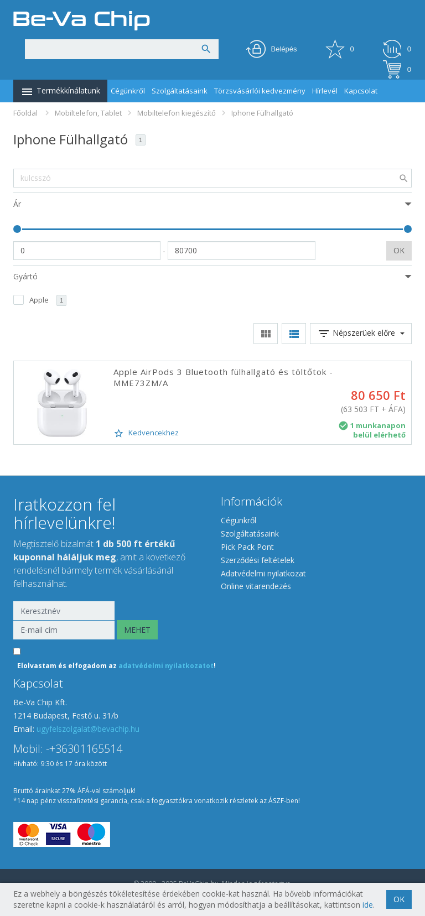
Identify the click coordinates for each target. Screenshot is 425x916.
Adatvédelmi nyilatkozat (263, 573)
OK (399, 250)
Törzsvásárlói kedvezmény (259, 91)
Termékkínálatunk (60, 91)
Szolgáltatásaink (180, 91)
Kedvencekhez (146, 433)
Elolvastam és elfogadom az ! (116, 665)
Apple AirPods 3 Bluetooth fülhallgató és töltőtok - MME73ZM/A (223, 377)
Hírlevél (325, 91)
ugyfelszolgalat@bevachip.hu (88, 729)
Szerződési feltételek (257, 560)
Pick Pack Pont (247, 547)
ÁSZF (276, 800)
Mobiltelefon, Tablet (88, 113)
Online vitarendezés (256, 586)
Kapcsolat (360, 91)
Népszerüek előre (361, 333)
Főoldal (25, 113)
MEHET (137, 629)
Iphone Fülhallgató (262, 113)
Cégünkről (128, 91)
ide (367, 904)
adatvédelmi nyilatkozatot (166, 665)
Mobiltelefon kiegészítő (176, 113)
